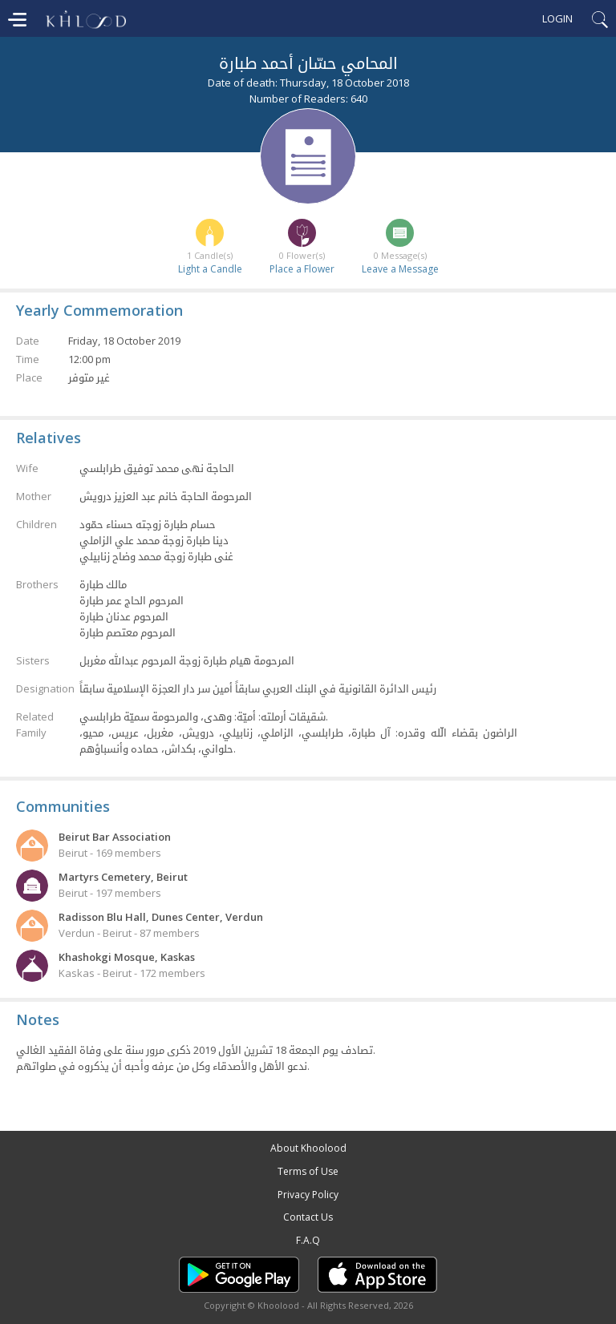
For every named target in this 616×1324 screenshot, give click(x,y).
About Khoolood (308, 1148)
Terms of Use (308, 1171)
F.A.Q (308, 1240)
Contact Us (308, 1217)
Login (557, 18)
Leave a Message (400, 269)
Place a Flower (302, 269)
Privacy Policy (308, 1194)
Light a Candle (210, 269)
